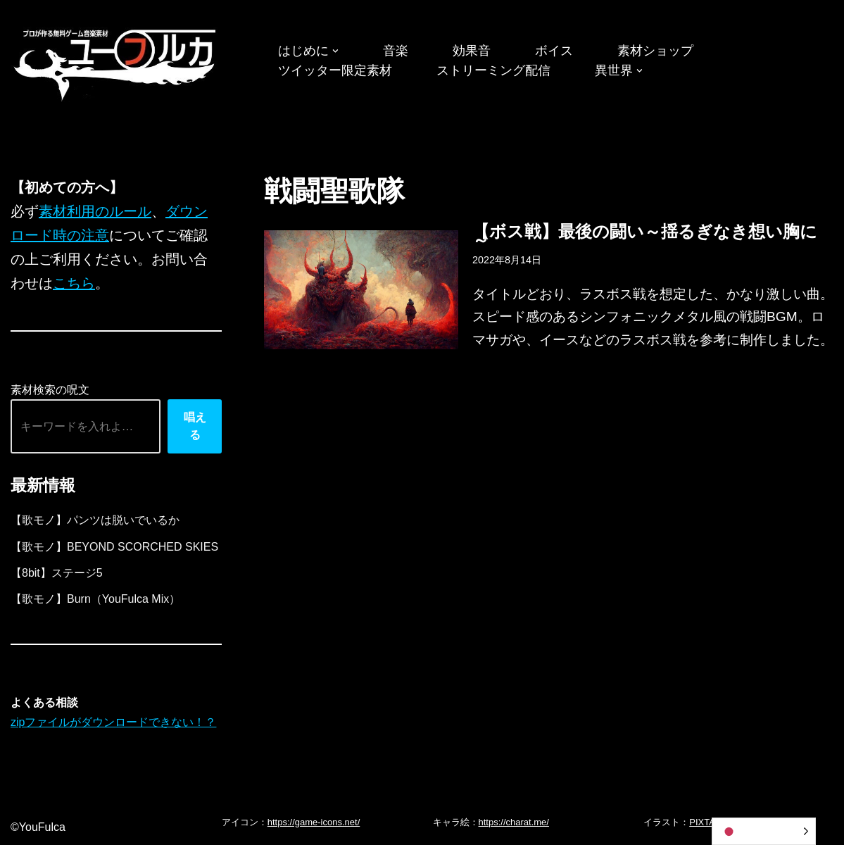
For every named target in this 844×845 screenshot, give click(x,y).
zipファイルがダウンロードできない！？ (113, 722)
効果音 (472, 51)
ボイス (554, 51)
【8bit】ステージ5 (57, 573)
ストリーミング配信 (493, 70)
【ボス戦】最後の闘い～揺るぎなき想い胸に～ (644, 235)
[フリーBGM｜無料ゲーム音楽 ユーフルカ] (116, 62)
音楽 (395, 51)
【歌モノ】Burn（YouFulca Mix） (95, 599)
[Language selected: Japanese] (764, 831)
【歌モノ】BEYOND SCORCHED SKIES (114, 547)
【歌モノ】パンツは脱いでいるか (95, 520)
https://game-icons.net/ (313, 822)
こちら (74, 283)
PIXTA (702, 822)
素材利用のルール (95, 211)
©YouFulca (38, 827)
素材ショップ (655, 51)
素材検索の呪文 (50, 390)
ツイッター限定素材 (335, 70)
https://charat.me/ (514, 822)
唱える (195, 426)
